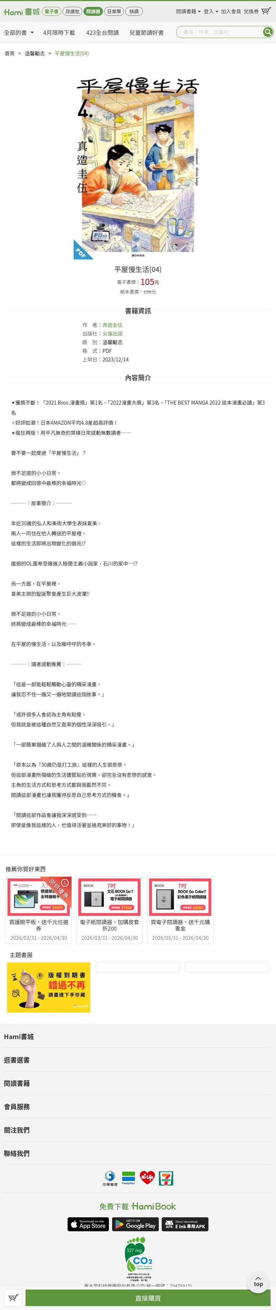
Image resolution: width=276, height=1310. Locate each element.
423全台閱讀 (102, 32)
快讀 (134, 11)
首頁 (10, 53)
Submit (268, 32)
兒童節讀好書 (146, 32)
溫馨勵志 (35, 53)
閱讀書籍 (186, 10)
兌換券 (251, 10)
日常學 (114, 11)
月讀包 (72, 11)
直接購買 (148, 1297)
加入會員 (231, 10)
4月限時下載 (59, 32)
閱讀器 (93, 11)
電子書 (52, 11)
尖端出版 (112, 333)
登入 (209, 10)
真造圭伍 (112, 324)
